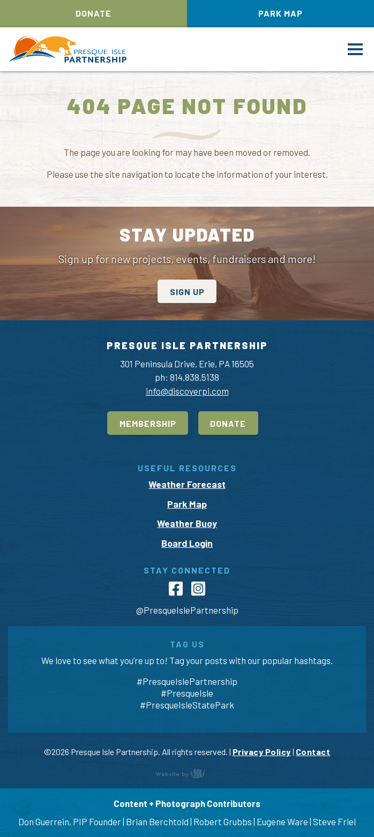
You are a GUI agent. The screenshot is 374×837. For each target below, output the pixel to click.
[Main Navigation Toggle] (355, 49)
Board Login (187, 543)
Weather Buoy (187, 523)
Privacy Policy (262, 751)
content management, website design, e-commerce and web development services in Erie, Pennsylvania (187, 773)
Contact (313, 751)
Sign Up (187, 291)
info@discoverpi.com (187, 391)
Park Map (280, 13)
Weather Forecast (187, 484)
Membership (147, 423)
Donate (93, 13)
